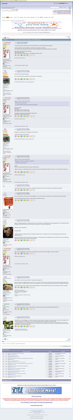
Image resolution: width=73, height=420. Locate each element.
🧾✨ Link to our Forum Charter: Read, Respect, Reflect (61, 10)
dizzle (5, 220)
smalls (57, 356)
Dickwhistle (6, 304)
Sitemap (38, 412)
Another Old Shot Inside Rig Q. (22, 42)
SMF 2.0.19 (32, 410)
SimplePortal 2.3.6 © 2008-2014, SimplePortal (36, 418)
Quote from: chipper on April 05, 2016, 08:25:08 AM (22, 159)
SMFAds (30, 412)
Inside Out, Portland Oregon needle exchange (16, 353)
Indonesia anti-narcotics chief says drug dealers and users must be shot (20, 363)
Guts (5, 193)
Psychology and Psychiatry (15, 369)
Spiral (57, 364)
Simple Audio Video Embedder (37, 411)
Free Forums (34, 412)
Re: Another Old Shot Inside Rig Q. (23, 70)
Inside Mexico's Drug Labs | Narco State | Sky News (17, 373)
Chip (5, 70)
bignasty (57, 366)
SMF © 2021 (36, 410)
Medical (13, 359)
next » (70, 36)
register (13, 7)
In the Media (14, 364)
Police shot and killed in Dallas (13, 355)
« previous (67, 36)
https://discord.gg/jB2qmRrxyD (44, 32)
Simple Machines (40, 410)
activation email (10, 8)
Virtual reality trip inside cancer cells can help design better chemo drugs (20, 358)
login (10, 7)
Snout (5, 317)
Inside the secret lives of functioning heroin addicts (16, 368)
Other (16, 354)
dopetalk (4, 3)
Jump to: (61, 346)
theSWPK (6, 42)
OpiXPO (57, 361)
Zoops (5, 277)
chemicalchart (13, 354)
